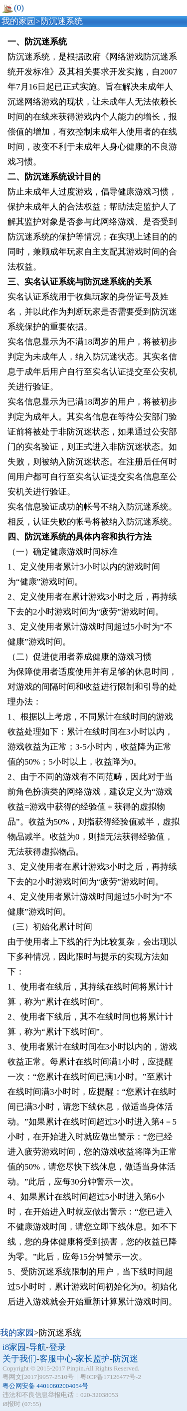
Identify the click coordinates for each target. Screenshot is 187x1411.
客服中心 (56, 1359)
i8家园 (14, 1347)
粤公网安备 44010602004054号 (45, 1386)
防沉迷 (125, 1359)
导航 (37, 1347)
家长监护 (93, 1359)
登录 (57, 1347)
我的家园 (18, 21)
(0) (13, 7)
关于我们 (19, 1359)
